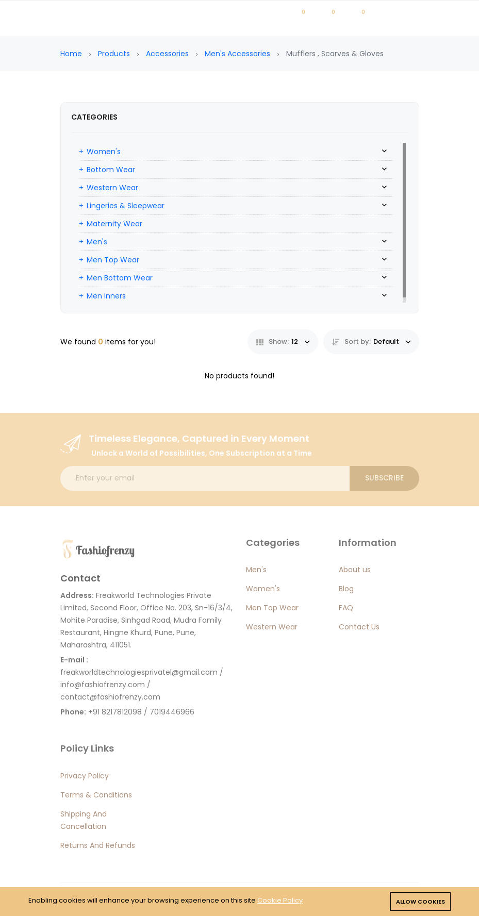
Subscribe (384, 478)
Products (114, 53)
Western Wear (112, 187)
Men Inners (106, 296)
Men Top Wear (113, 260)
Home (71, 53)
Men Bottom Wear (120, 278)
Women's (104, 151)
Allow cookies (420, 901)
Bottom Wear (111, 169)
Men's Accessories (237, 53)
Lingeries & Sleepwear (125, 206)
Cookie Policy (280, 900)
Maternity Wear (114, 224)
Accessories (167, 53)
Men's (97, 242)
